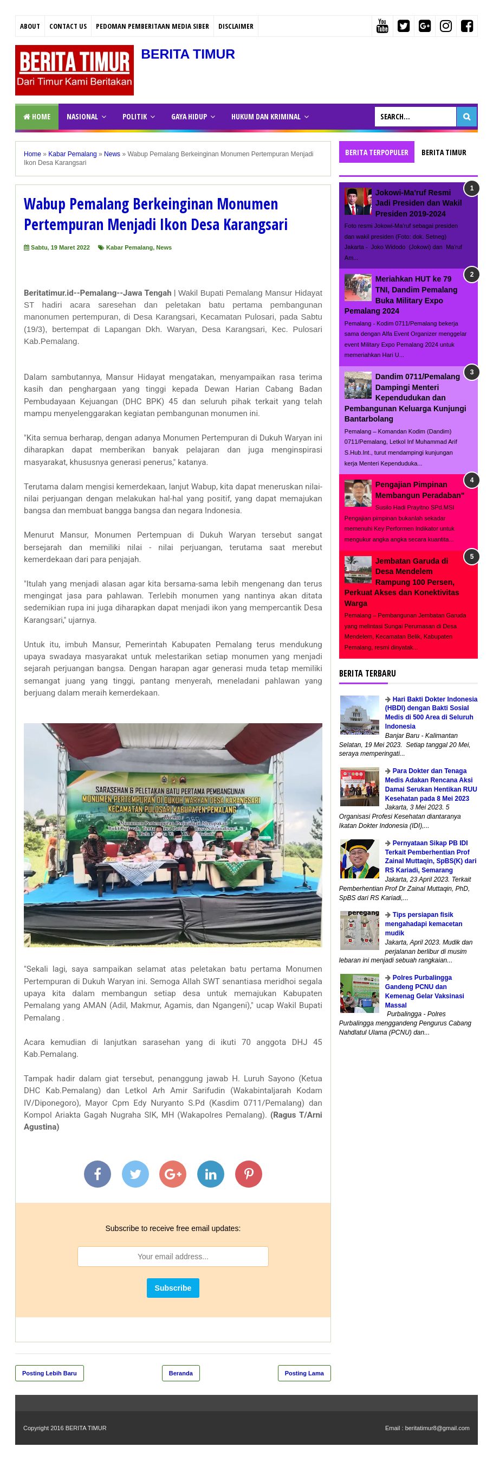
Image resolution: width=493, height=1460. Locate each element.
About (30, 26)
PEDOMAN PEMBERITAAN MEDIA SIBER (152, 26)
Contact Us (68, 26)
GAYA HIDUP (189, 116)
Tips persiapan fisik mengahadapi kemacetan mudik (424, 924)
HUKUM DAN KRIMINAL (266, 116)
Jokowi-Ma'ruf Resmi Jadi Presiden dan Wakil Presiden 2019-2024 (418, 203)
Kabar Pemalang (129, 247)
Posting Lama (304, 1373)
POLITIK (134, 116)
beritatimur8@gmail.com (437, 1428)
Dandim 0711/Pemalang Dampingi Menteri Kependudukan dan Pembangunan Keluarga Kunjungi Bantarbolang (405, 397)
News (164, 247)
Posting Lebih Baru (49, 1373)
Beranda (181, 1373)
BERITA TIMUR (194, 53)
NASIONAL (82, 116)
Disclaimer (236, 26)
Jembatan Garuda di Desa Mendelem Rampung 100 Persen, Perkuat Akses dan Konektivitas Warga (402, 582)
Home (36, 116)
